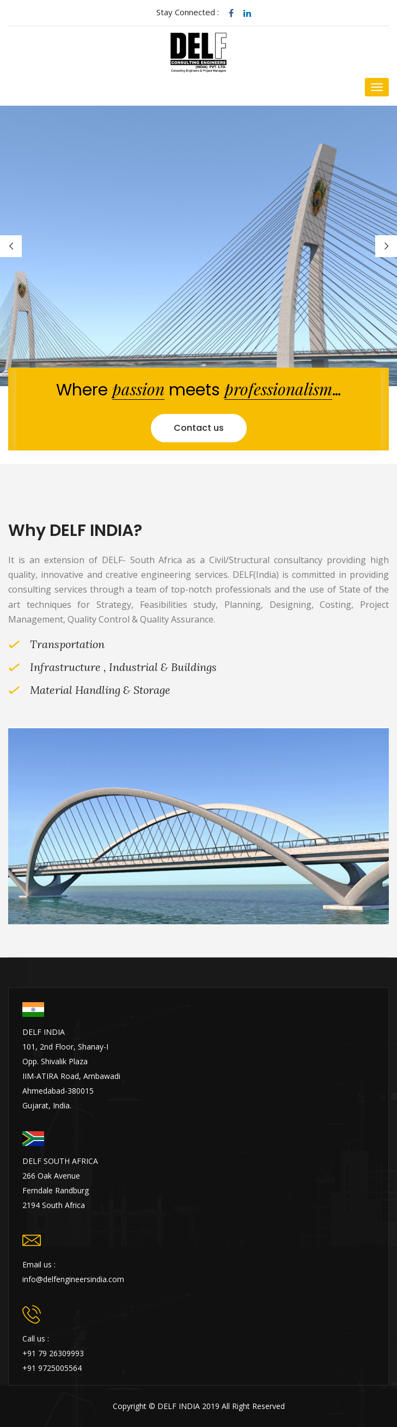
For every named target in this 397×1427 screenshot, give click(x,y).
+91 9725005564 (52, 1368)
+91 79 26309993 (53, 1353)
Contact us (199, 428)
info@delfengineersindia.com (73, 1279)
